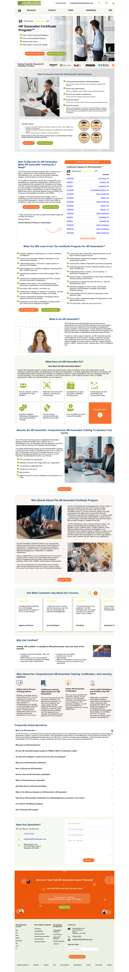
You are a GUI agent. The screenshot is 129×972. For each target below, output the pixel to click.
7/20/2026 (70, 209)
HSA (17, 943)
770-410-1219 (76, 936)
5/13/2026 (70, 194)
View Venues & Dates (35, 53)
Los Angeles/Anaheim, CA (99, 190)
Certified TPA (56, 943)
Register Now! (64, 907)
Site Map (89, 964)
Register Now (29, 143)
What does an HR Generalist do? (62, 745)
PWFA (17, 935)
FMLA (17, 930)
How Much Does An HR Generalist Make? (62, 786)
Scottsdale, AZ (104, 217)
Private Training (98, 964)
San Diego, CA (103, 178)
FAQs (54, 964)
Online (70, 10)
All (16, 948)
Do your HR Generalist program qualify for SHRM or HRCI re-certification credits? (62, 751)
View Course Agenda (56, 53)
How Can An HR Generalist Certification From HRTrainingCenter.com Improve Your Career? (62, 798)
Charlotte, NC (104, 221)
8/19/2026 (70, 229)
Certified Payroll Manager (59, 941)
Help (110, 10)
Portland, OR (104, 182)
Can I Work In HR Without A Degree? (62, 804)
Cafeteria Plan (19, 940)
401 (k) (17, 945)
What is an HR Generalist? (62, 730)
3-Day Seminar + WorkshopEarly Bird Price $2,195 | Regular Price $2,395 (64, 898)
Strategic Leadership (39, 938)
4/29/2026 (70, 178)
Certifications (91, 10)
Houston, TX (104, 209)
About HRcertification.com (23, 964)
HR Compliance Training (39, 941)
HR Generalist (37, 928)
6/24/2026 (70, 205)
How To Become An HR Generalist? (62, 769)
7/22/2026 (70, 213)
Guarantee (46, 964)
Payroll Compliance (57, 934)
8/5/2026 (70, 217)
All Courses (31, 10)
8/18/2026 (70, 225)
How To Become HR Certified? (62, 810)
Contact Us (109, 964)
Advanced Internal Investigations (41, 936)
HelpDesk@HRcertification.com (82, 939)
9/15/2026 (70, 233)
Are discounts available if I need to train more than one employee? (62, 757)
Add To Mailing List (77, 964)
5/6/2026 (70, 182)
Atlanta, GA (105, 198)
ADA (17, 932)
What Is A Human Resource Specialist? (62, 780)
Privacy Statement (64, 964)
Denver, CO (105, 205)
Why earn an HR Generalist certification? (62, 763)
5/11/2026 (70, 190)
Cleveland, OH (104, 186)
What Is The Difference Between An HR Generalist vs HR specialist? (62, 792)
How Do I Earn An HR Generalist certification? (62, 774)
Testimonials (36, 964)
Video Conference (102, 194)
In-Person (52, 10)
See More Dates (88, 238)
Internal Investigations (39, 933)
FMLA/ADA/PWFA (38, 931)
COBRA (17, 937)
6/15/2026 (70, 198)
